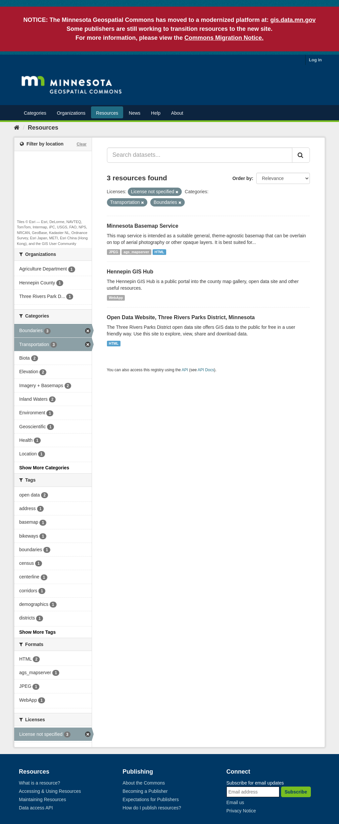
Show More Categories (44, 467)
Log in (315, 59)
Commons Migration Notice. (224, 37)
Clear (81, 144)
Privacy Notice (241, 810)
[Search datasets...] (200, 155)
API (185, 370)
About (177, 113)
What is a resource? (39, 783)
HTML (159, 252)
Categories (35, 113)
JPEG (113, 252)
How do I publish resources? (151, 807)
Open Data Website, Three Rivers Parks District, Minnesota (181, 317)
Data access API (36, 807)
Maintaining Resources (42, 799)
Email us (235, 802)
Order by (242, 178)
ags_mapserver (136, 252)
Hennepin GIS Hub (130, 271)
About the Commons (143, 783)
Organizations (71, 113)
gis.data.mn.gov (293, 20)
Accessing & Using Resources (50, 791)
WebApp (116, 298)
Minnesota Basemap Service (142, 226)
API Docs (206, 370)
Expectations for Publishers (150, 799)
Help (156, 113)
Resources (107, 113)
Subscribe (296, 792)
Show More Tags (37, 632)
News (134, 113)
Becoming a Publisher (145, 791)
